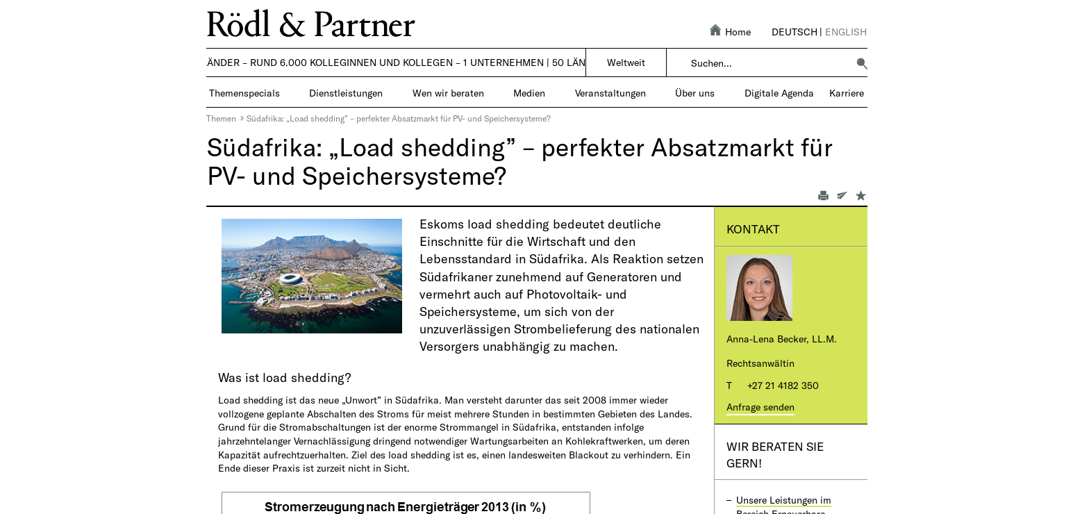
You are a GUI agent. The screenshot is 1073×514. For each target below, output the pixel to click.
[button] (862, 63)
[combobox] (769, 63)
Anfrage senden (760, 407)
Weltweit (626, 62)
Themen (221, 118)
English (846, 32)
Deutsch (794, 32)
